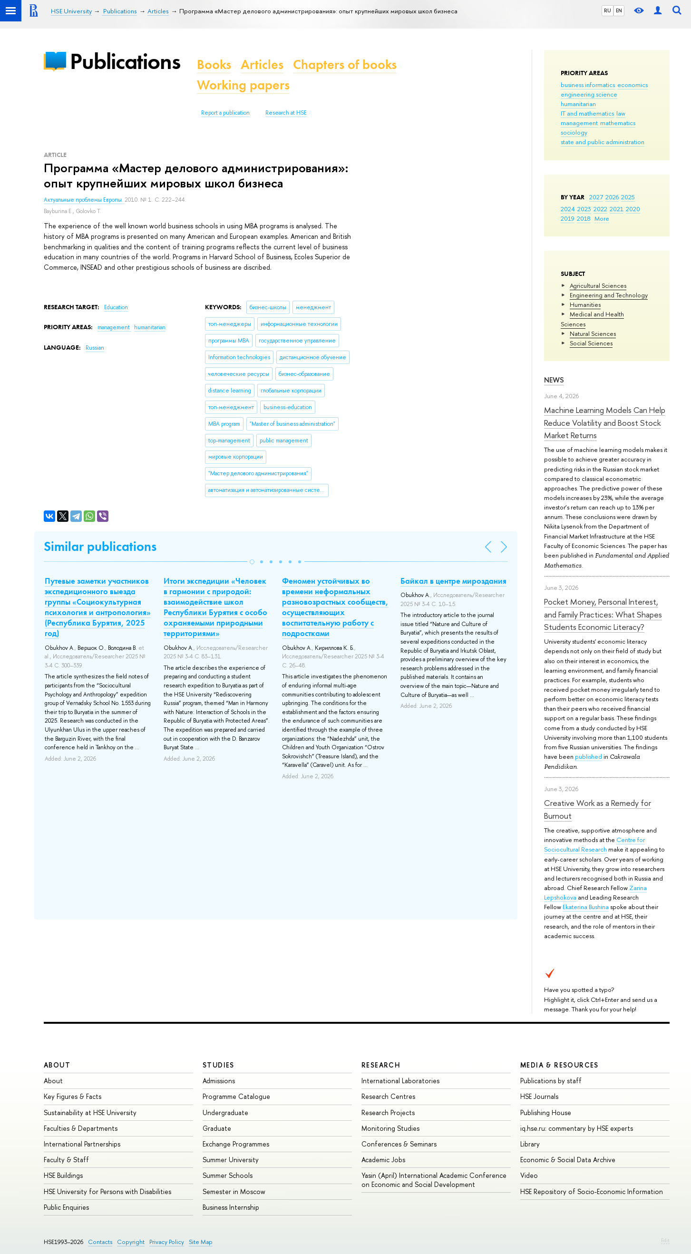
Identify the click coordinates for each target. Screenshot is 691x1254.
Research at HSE (286, 113)
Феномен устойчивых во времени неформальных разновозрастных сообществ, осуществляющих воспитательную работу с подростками (335, 607)
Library (530, 1143)
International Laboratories (400, 1080)
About (57, 1064)
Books (214, 64)
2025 (628, 197)
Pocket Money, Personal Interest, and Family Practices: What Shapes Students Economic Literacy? (603, 614)
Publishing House (545, 1112)
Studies (218, 1064)
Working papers (243, 85)
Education (116, 307)
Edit (665, 1240)
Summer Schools (228, 1175)
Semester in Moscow (234, 1191)
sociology (574, 132)
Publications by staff (551, 1080)
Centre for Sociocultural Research (594, 844)
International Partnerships (82, 1143)
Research (380, 1064)
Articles (262, 64)
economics (632, 84)
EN (619, 10)
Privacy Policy (166, 1242)
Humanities (585, 304)
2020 (633, 209)
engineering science (589, 94)
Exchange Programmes (236, 1143)
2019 (567, 218)
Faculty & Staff (66, 1159)
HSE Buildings (63, 1175)
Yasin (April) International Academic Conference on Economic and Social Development (433, 1179)
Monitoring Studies (390, 1128)
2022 (600, 209)
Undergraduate (225, 1112)
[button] (252, 562)
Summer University (231, 1159)
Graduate (217, 1128)
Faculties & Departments (80, 1128)
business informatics (588, 84)
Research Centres (388, 1096)
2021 (616, 209)
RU (607, 10)
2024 (568, 209)
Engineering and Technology (609, 295)
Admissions (219, 1080)
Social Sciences (591, 343)
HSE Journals (539, 1096)
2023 (584, 209)
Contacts (100, 1242)
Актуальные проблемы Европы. (84, 200)
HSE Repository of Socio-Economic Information (591, 1191)
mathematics (617, 122)
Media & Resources (559, 1064)
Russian (95, 348)
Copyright (131, 1242)
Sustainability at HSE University (90, 1112)
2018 (584, 218)
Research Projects (388, 1112)
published (588, 756)
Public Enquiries (66, 1207)
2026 (612, 197)
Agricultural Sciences (598, 285)
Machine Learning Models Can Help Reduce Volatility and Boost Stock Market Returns (604, 422)
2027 (596, 197)
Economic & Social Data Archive (567, 1159)
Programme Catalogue (236, 1096)
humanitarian (578, 103)
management (579, 122)
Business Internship (231, 1207)
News (554, 380)
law (620, 113)
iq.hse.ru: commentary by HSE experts (576, 1128)
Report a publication (225, 113)
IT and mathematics (587, 113)
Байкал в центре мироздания (453, 581)
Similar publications (100, 546)
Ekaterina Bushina (586, 906)
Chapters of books (345, 64)
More (601, 218)
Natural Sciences (593, 333)
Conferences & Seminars (399, 1143)
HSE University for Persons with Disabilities (107, 1191)
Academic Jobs (383, 1159)
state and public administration (602, 141)
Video (529, 1175)
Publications (125, 61)
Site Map (201, 1242)
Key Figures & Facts (72, 1096)
